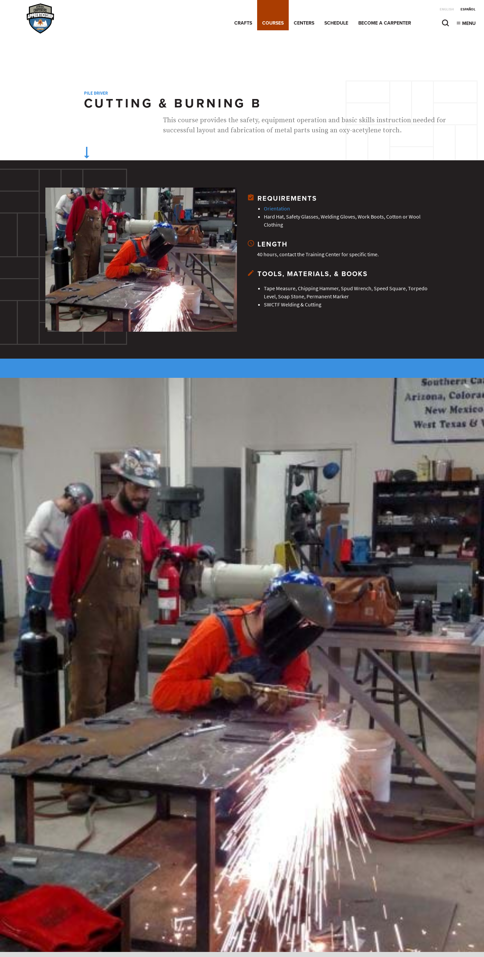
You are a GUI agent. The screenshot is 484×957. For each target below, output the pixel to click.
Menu (466, 23)
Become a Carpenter (384, 23)
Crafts (243, 23)
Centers (304, 23)
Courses (273, 23)
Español (468, 9)
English (447, 9)
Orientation (277, 208)
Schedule (336, 23)
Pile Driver (96, 93)
